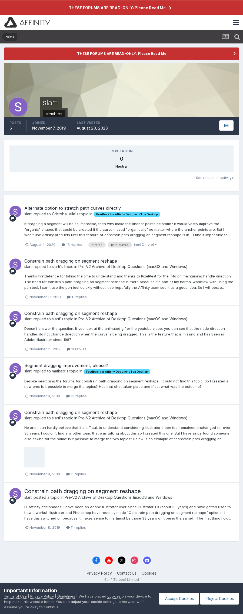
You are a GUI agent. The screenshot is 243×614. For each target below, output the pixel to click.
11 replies (77, 297)
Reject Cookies (219, 598)
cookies (114, 596)
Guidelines (66, 596)
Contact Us (127, 573)
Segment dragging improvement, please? (66, 365)
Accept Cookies (177, 598)
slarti (28, 214)
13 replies (72, 244)
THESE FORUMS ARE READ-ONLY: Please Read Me (117, 7)
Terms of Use (15, 596)
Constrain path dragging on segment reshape (70, 261)
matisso (58, 371)
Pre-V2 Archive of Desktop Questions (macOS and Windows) (133, 266)
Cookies (149, 573)
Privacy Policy (99, 573)
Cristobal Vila (63, 214)
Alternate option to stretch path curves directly (72, 208)
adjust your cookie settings (98, 601)
